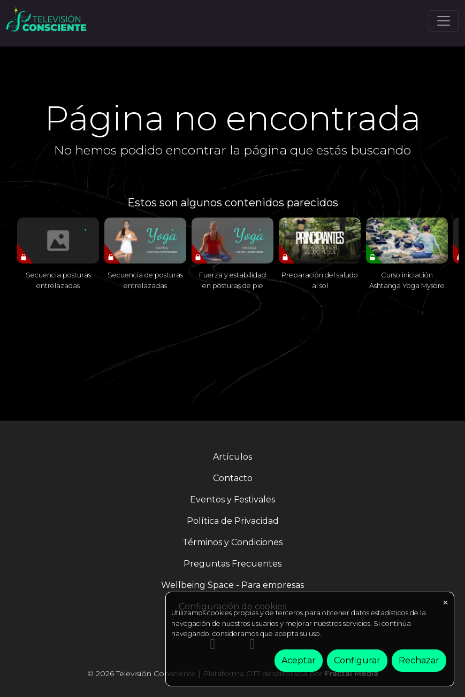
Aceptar (298, 660)
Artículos (232, 457)
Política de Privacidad (233, 521)
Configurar (357, 660)
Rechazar (419, 660)
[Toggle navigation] (444, 21)
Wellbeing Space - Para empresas (232, 585)
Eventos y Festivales (232, 499)
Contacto (233, 478)
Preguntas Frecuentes (232, 564)
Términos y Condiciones (232, 542)
